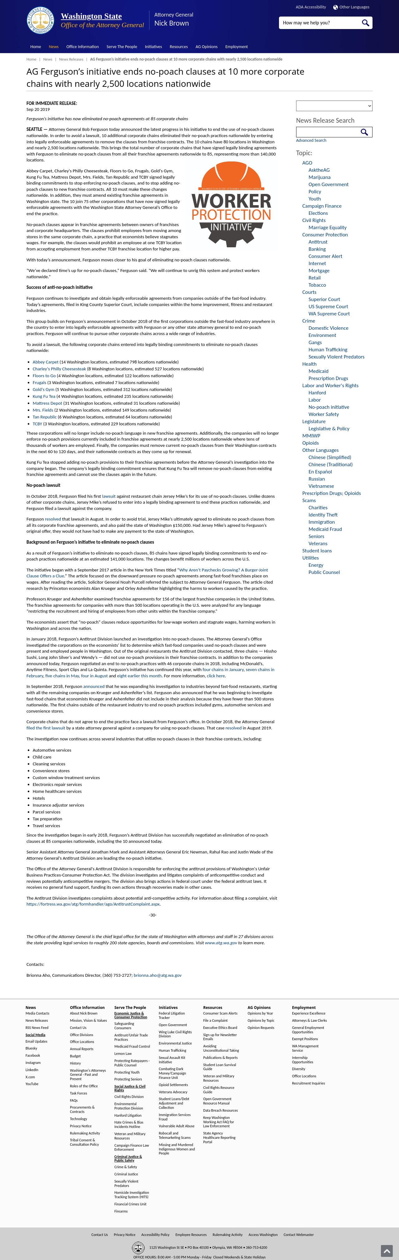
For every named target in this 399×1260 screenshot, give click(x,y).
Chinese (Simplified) (330, 457)
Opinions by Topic (261, 1021)
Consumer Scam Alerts (220, 1013)
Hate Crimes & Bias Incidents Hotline (128, 1124)
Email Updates (36, 1042)
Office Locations (82, 1042)
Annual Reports (82, 1049)
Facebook (33, 1056)
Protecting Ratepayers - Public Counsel (132, 1063)
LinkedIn (32, 1070)
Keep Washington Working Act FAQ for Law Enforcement (218, 1122)
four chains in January (223, 669)
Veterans (318, 543)
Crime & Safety (125, 1167)
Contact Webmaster (299, 1235)
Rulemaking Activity (85, 1133)
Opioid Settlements (173, 1085)
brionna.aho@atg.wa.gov (157, 975)
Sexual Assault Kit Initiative (172, 1060)
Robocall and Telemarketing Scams (175, 1135)
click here (216, 676)
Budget (75, 1056)
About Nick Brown (84, 1013)
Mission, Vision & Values (88, 1021)
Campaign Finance (322, 206)
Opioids (310, 443)
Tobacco (317, 285)
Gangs (315, 342)
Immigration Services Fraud (175, 1117)
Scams (309, 500)
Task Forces (78, 1093)
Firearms (120, 1211)
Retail (315, 277)
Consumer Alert (325, 256)
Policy (315, 191)
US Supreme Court (328, 306)
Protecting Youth (127, 1072)
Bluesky (31, 1048)
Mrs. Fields (43, 410)
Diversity (298, 1069)
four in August (94, 676)
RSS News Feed (37, 1028)
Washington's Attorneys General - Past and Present (88, 1075)
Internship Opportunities (302, 1060)
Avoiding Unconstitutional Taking (221, 1048)
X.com (30, 1077)
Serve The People (122, 46)
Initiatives (153, 46)
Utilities (310, 558)
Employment (236, 46)
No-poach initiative (329, 407)
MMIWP (311, 435)
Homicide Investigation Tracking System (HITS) (131, 1195)
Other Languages (351, 7)
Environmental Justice (175, 1043)
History (75, 1063)
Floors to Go (44, 375)
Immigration (322, 522)
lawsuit (109, 496)
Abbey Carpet (46, 362)
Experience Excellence (308, 1013)
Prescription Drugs (328, 378)
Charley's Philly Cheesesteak (59, 369)
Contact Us (78, 1028)
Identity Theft (323, 514)
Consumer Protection (325, 234)
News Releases (71, 59)
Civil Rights (314, 220)
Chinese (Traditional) (331, 464)
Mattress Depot (47, 403)
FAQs (74, 1101)
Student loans (317, 550)
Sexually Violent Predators (336, 356)
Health (309, 364)
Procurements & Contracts (82, 1109)
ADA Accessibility (311, 7)
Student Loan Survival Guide (219, 1067)
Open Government (329, 184)
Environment (322, 335)
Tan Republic (45, 417)
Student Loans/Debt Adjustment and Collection (174, 1103)
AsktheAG (319, 170)
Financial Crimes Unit (130, 1204)
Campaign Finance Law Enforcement (131, 1148)
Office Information (82, 46)
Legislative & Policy (329, 428)
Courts (309, 292)
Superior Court (324, 299)
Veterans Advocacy (173, 1092)
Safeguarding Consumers (124, 1026)
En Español (320, 471)
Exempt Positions (305, 1039)
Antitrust (318, 242)
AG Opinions (206, 46)
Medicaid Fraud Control (132, 1047)
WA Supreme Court (329, 313)
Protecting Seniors (128, 1079)
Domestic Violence (329, 328)
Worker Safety (324, 414)
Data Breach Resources (220, 1111)
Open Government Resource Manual (217, 1101)
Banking (317, 249)
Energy (316, 565)
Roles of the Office (84, 1086)
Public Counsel (324, 572)
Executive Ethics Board (220, 1028)
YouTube (32, 1084)
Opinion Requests (261, 1028)
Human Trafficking (328, 349)
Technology (78, 1119)
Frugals (39, 382)
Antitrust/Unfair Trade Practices (131, 1037)
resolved (53, 519)
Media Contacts (37, 1013)
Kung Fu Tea (44, 396)
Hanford (317, 392)
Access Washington (262, 1235)
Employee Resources (191, 1235)
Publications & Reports (220, 1058)
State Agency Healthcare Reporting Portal (219, 1137)
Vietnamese (321, 486)
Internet (317, 263)
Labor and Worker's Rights (330, 385)
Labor (315, 400)
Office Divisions (81, 1035)
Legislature (314, 421)
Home (36, 46)
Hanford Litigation (128, 1116)
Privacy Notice (81, 1126)
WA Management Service (305, 1048)
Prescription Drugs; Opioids (331, 493)
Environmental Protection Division (128, 1106)
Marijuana (320, 177)
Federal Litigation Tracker (172, 1015)
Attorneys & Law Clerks (309, 1021)
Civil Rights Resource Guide (218, 1090)
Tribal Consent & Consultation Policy (84, 1142)
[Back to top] (387, 1251)
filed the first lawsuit (45, 728)
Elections (318, 213)
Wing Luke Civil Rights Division (175, 1034)
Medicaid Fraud (325, 529)
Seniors (316, 536)
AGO (307, 163)
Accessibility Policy (156, 1235)
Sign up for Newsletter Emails (220, 1037)
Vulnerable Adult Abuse (177, 1126)
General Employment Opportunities (308, 1030)
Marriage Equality (328, 227)
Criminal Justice (126, 1174)
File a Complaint (215, 1021)
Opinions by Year (260, 1013)
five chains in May (62, 676)
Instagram (33, 1063)
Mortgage (319, 270)
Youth (315, 198)
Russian (317, 479)
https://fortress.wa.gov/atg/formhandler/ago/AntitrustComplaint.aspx (93, 904)
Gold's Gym (43, 389)
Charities (318, 507)
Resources (179, 46)
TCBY (37, 424)
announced (93, 686)
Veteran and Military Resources (130, 1136)
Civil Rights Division (129, 1097)
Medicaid (319, 371)
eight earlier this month (139, 676)
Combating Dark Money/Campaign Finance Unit (172, 1073)
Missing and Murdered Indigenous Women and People (177, 1149)
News (54, 46)
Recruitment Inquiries (308, 1083)
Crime (308, 321)
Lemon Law (123, 1054)
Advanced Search (311, 140)
